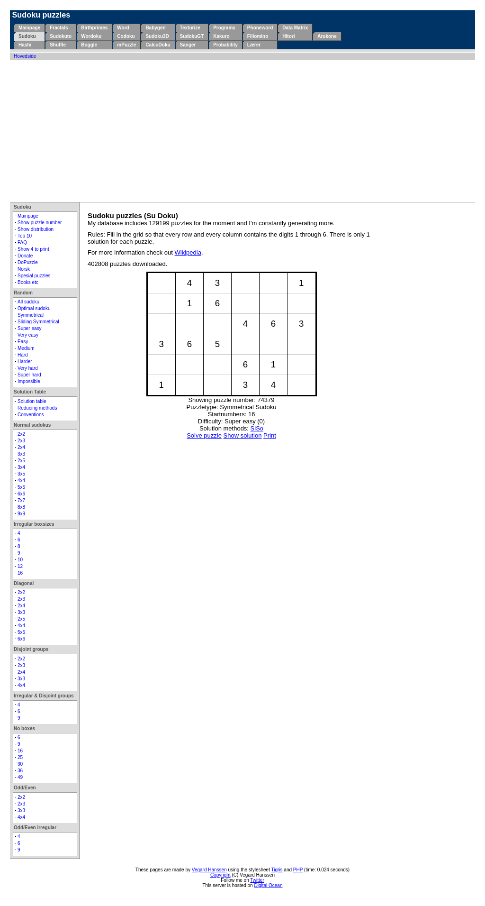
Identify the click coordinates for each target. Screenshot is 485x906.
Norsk (24, 269)
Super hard (29, 374)
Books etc (28, 282)
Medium (26, 348)
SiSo (257, 428)
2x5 (21, 460)
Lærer (253, 44)
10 (20, 559)
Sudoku (27, 36)
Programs (224, 27)
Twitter (257, 880)
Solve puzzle (204, 435)
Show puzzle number (40, 222)
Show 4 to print (33, 249)
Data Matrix (295, 27)
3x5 (21, 473)
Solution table (32, 401)
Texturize (190, 27)
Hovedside (25, 56)
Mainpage (29, 27)
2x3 (21, 440)
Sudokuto (61, 36)
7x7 (21, 500)
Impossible (29, 381)
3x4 (21, 467)
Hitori (288, 36)
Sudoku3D (157, 36)
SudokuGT (192, 36)
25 (20, 757)
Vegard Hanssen (209, 869)
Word (123, 27)
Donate (25, 255)
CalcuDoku (157, 44)
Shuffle (58, 44)
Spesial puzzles (34, 275)
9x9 (21, 513)
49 (20, 777)
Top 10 (25, 235)
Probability (225, 44)
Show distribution (36, 229)
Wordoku (91, 36)
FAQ (22, 242)
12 (20, 566)
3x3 (21, 454)
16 (20, 573)
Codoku (126, 36)
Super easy (30, 328)
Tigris (277, 869)
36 (20, 770)
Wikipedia (188, 252)
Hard (23, 354)
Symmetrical (31, 315)
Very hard (28, 368)
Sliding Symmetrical (38, 321)
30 (20, 764)
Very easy (28, 335)
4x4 (21, 480)
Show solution (243, 435)
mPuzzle (126, 44)
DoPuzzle (28, 262)
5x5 (21, 487)
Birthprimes (94, 27)
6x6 (21, 493)
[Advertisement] (242, 130)
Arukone (327, 36)
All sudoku (28, 301)
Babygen (155, 27)
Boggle (89, 44)
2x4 (21, 447)
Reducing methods (37, 408)
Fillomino (257, 36)
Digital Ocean (268, 885)
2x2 (21, 434)
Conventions (31, 414)
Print (269, 435)
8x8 (21, 507)
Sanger (188, 44)
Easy (23, 341)
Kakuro (221, 36)
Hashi (24, 44)
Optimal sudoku (34, 308)
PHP (298, 869)
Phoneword (260, 27)
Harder (25, 361)
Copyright (220, 875)
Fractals (59, 27)
